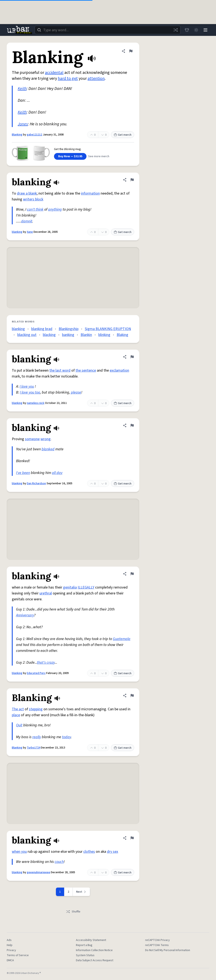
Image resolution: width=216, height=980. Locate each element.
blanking (17, 232)
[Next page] (81, 892)
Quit (19, 725)
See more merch (98, 156)
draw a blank (27, 193)
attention (96, 78)
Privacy (11, 950)
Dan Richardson (36, 483)
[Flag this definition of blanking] (132, 179)
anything (55, 209)
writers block (33, 199)
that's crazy (46, 662)
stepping (36, 709)
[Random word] (175, 29)
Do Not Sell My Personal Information (167, 950)
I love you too (30, 392)
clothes (89, 851)
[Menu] (205, 30)
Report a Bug (84, 945)
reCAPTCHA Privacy (157, 940)
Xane (30, 232)
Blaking (122, 334)
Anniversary (25, 615)
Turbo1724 (33, 748)
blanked (48, 449)
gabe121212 (34, 135)
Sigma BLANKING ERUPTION (108, 329)
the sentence (86, 370)
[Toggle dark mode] (196, 30)
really (36, 737)
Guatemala (121, 639)
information (90, 193)
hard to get (68, 78)
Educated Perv (36, 673)
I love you (27, 386)
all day (57, 472)
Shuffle (73, 912)
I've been (23, 472)
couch (59, 861)
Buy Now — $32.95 (70, 156)
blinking (104, 334)
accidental (54, 73)
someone (32, 439)
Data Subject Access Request (94, 960)
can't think (35, 209)
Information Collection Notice (94, 950)
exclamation (119, 370)
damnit (26, 221)
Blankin (86, 334)
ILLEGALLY (86, 587)
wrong (45, 439)
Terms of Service (18, 955)
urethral (45, 593)
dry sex (112, 851)
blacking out (26, 334)
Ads (9, 940)
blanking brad (41, 329)
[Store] (187, 30)
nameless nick (35, 403)
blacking (49, 334)
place (16, 715)
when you (19, 851)
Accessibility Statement (91, 940)
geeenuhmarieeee (38, 872)
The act (18, 709)
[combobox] (108, 30)
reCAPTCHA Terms (157, 945)
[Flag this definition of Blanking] (130, 51)
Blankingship (68, 329)
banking (68, 334)
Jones (23, 124)
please (76, 392)
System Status (85, 955)
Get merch (122, 135)
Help (9, 945)
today (66, 737)
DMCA (10, 960)
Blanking (17, 135)
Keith (22, 89)
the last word (59, 370)
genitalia (70, 587)
